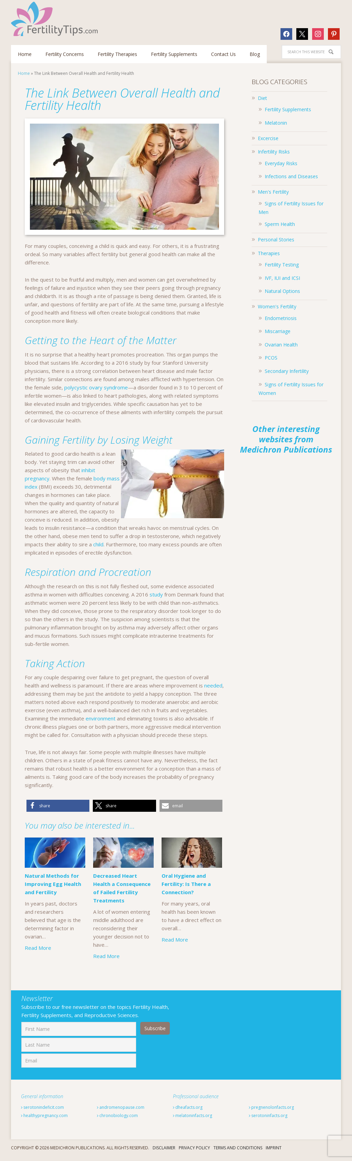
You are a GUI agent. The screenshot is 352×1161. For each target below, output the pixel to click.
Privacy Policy (194, 1153)
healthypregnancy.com (44, 1120)
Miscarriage (277, 331)
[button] (57, 806)
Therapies (269, 253)
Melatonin (276, 122)
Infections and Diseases (291, 176)
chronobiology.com (117, 1120)
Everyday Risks (281, 163)
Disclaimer (164, 1153)
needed (213, 685)
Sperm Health (280, 224)
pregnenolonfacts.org (271, 1112)
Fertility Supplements (288, 109)
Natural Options (282, 291)
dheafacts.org (187, 1112)
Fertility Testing (282, 264)
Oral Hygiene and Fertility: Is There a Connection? (186, 905)
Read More (38, 947)
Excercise (268, 138)
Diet (262, 98)
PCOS (271, 357)
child (98, 544)
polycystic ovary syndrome (96, 387)
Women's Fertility (277, 306)
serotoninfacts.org (268, 1120)
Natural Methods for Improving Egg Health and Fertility (53, 884)
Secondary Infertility (287, 371)
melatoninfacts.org (192, 1120)
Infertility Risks (274, 151)
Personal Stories (276, 239)
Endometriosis (281, 318)
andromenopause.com (120, 1112)
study (156, 594)
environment (101, 718)
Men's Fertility (273, 192)
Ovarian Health (281, 344)
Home (24, 73)
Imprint (274, 1153)
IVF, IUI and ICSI (282, 278)
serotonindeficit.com (42, 1112)
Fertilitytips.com (55, 19)
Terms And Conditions (237, 1153)
